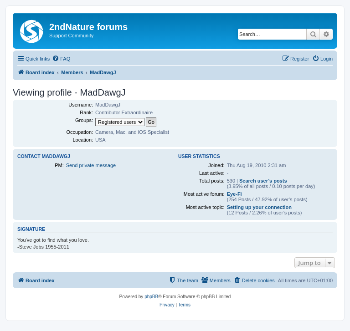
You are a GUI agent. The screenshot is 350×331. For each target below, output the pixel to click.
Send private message (91, 165)
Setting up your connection (259, 207)
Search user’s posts (263, 180)
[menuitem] (61, 58)
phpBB (151, 296)
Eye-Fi (234, 194)
